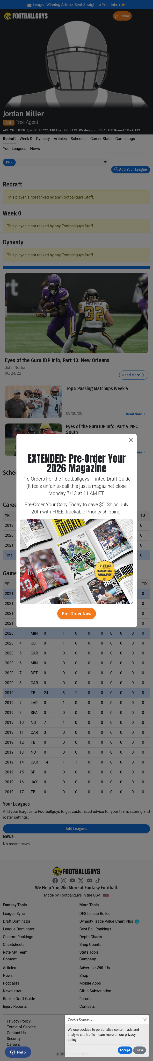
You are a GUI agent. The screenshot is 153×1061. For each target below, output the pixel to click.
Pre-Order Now (76, 613)
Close (139, 1050)
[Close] (144, 1019)
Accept (125, 1050)
